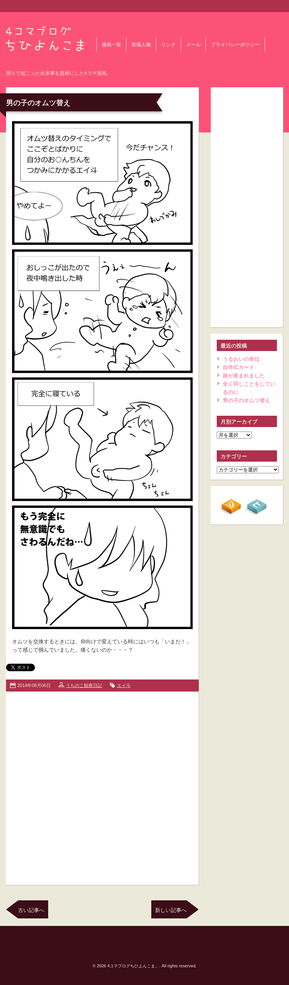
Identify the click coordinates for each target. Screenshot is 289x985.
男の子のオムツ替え (246, 400)
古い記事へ (31, 910)
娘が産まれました (244, 375)
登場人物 (141, 44)
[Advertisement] (87, 786)
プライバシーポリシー (235, 44)
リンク (168, 44)
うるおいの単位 (241, 359)
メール (193, 44)
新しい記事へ (171, 910)
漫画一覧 (111, 44)
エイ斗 (124, 685)
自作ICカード (238, 367)
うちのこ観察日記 (84, 685)
